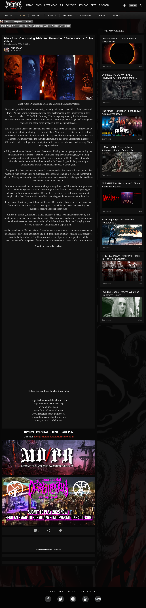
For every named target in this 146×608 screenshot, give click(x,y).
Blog (7, 22)
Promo (54, 431)
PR (61, 5)
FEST (93, 5)
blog (22, 15)
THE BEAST (16, 48)
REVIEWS (83, 5)
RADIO (29, 5)
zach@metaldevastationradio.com (54, 436)
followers (85, 15)
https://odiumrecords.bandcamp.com (49, 400)
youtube (67, 15)
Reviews (29, 431)
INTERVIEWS (50, 5)
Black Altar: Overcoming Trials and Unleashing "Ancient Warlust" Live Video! (35, 26)
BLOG (39, 5)
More (117, 15)
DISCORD (104, 5)
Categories (17, 22)
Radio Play (67, 431)
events (52, 15)
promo (28, 22)
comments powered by (48, 549)
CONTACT (71, 5)
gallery (36, 15)
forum (102, 15)
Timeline (8, 15)
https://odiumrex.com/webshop (49, 403)
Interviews (42, 431)
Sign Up (133, 5)
